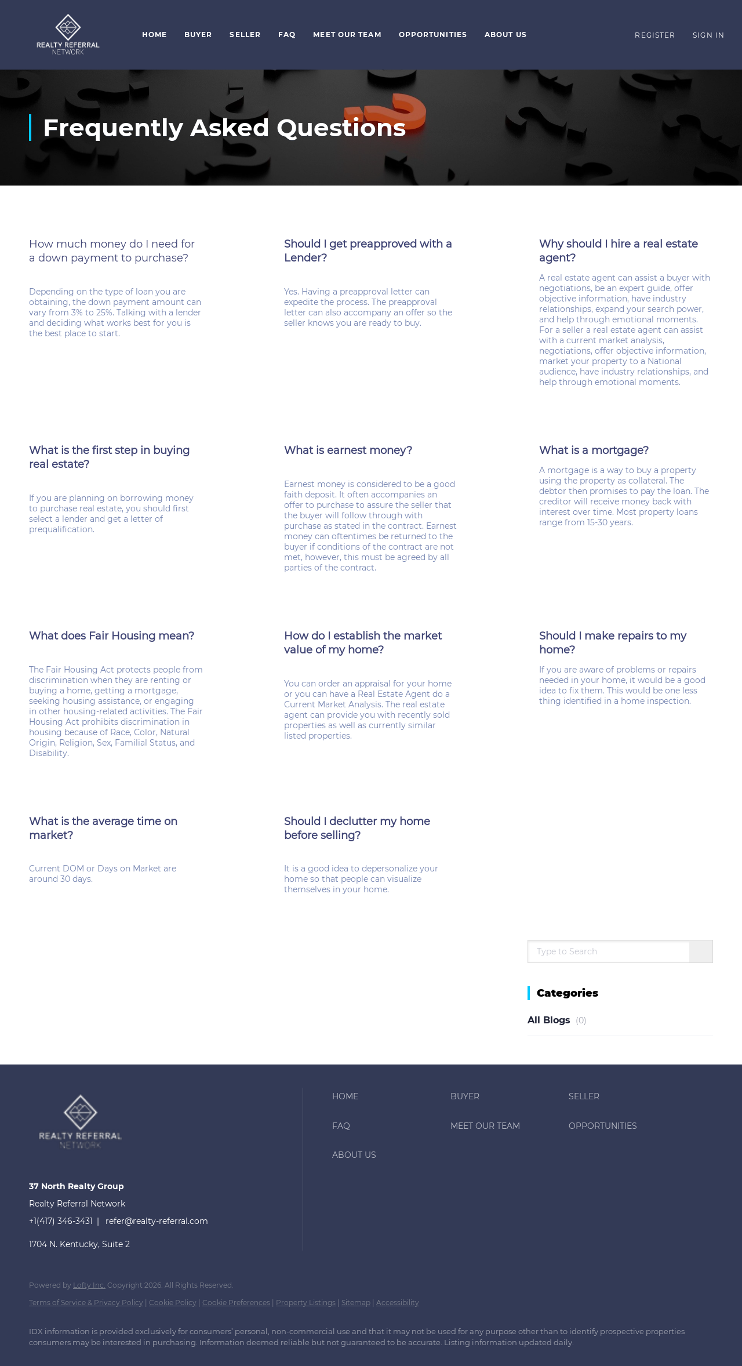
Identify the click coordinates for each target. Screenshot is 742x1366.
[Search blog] (700, 952)
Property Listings (306, 1302)
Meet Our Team (347, 34)
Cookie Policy (173, 1302)
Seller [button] (245, 34)
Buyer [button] (198, 34)
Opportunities (433, 34)
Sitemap (355, 1302)
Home (154, 34)
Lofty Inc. (89, 1285)
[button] (68, 35)
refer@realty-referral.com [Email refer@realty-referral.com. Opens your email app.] (157, 1221)
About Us (506, 34)
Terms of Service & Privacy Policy (86, 1302)
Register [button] (655, 35)
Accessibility (397, 1302)
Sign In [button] (709, 35)
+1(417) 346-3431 (61, 1221)
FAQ (287, 34)
